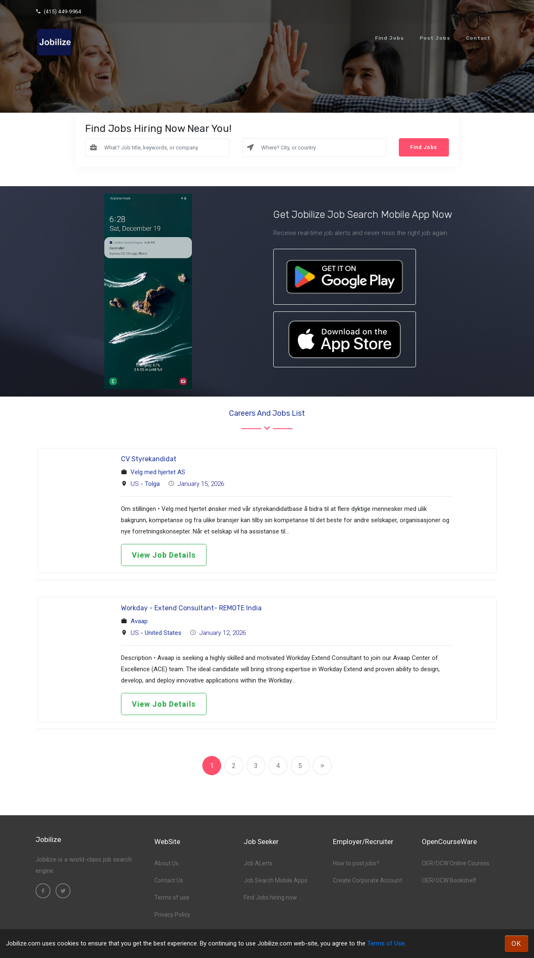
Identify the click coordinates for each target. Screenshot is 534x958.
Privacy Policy (172, 914)
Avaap (139, 621)
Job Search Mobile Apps (275, 880)
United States (163, 633)
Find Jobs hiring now (270, 897)
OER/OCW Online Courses (455, 863)
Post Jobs (435, 38)
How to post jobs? (356, 863)
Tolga (152, 484)
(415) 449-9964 (58, 11)
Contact (478, 38)
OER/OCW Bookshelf (449, 880)
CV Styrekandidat (148, 459)
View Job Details (164, 555)
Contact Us (168, 880)
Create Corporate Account (367, 880)
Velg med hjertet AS (158, 472)
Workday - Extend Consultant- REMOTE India (191, 608)
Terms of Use (386, 943)
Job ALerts (258, 863)
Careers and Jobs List (267, 413)
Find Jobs (389, 38)
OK (516, 944)
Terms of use (171, 897)
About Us (166, 863)
